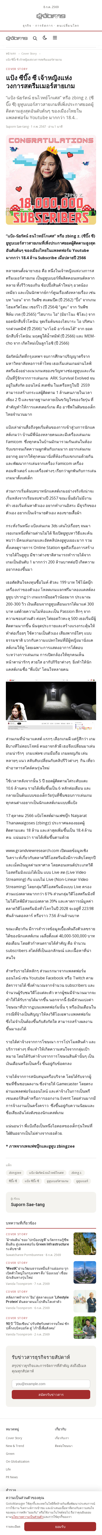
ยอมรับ (60, 1526)
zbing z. (76, 1173)
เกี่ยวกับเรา (62, 1438)
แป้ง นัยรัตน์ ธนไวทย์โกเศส (46, 1173)
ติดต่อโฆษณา (64, 1446)
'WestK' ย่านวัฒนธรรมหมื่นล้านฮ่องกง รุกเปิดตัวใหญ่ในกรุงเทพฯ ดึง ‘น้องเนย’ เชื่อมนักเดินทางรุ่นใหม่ (37, 1272)
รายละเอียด (13, 1526)
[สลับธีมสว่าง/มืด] (44, 38)
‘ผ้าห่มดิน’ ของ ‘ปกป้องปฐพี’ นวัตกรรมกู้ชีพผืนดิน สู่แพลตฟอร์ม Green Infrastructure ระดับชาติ (37, 1244)
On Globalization (17, 1461)
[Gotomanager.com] (50, 16)
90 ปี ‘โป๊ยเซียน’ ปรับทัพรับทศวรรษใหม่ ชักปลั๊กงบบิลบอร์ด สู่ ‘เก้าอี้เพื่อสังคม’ (37, 1326)
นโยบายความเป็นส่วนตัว (27, 1517)
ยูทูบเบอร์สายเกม (57, 1181)
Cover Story (29, 53)
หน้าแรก (11, 53)
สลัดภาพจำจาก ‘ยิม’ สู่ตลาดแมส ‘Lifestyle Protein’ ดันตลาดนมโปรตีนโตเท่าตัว (37, 1299)
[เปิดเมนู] (55, 38)
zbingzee (15, 1173)
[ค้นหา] (35, 38)
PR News (12, 1477)
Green (10, 1454)
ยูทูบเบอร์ (82, 1181)
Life (8, 1469)
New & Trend (15, 1446)
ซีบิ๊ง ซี (13, 1181)
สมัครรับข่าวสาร (51, 1394)
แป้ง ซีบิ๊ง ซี (32, 1181)
